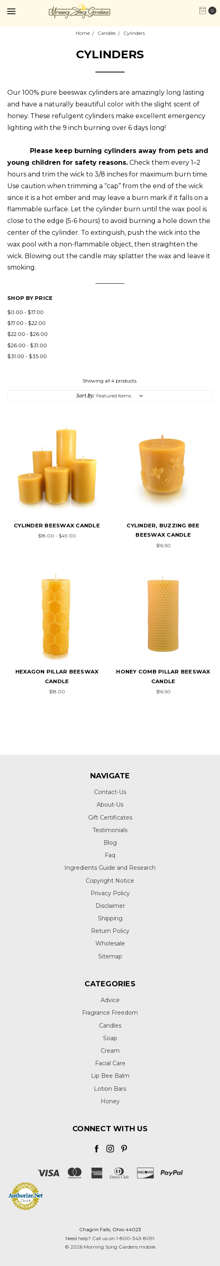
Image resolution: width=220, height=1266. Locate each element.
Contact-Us (110, 792)
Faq (110, 855)
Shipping (110, 918)
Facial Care (110, 1063)
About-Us (110, 804)
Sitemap (110, 956)
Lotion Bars (110, 1088)
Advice (110, 1000)
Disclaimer (110, 905)
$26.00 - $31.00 (27, 345)
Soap (110, 1038)
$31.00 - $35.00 (27, 356)
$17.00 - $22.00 (26, 323)
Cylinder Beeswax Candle (57, 525)
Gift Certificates (110, 817)
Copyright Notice (110, 880)
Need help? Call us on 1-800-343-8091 (110, 1238)
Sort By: (85, 395)
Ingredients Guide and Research (110, 867)
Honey (110, 1101)
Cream (110, 1050)
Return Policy (110, 931)
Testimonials (110, 830)
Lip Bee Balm (110, 1075)
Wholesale (110, 943)
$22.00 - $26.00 (27, 334)
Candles (110, 1025)
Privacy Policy (110, 893)
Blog (110, 842)
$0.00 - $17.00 (25, 312)
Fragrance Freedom (110, 1012)
